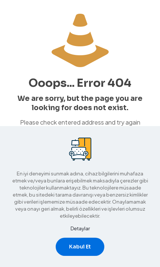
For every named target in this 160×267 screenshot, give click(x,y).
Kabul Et (80, 246)
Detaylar (80, 228)
